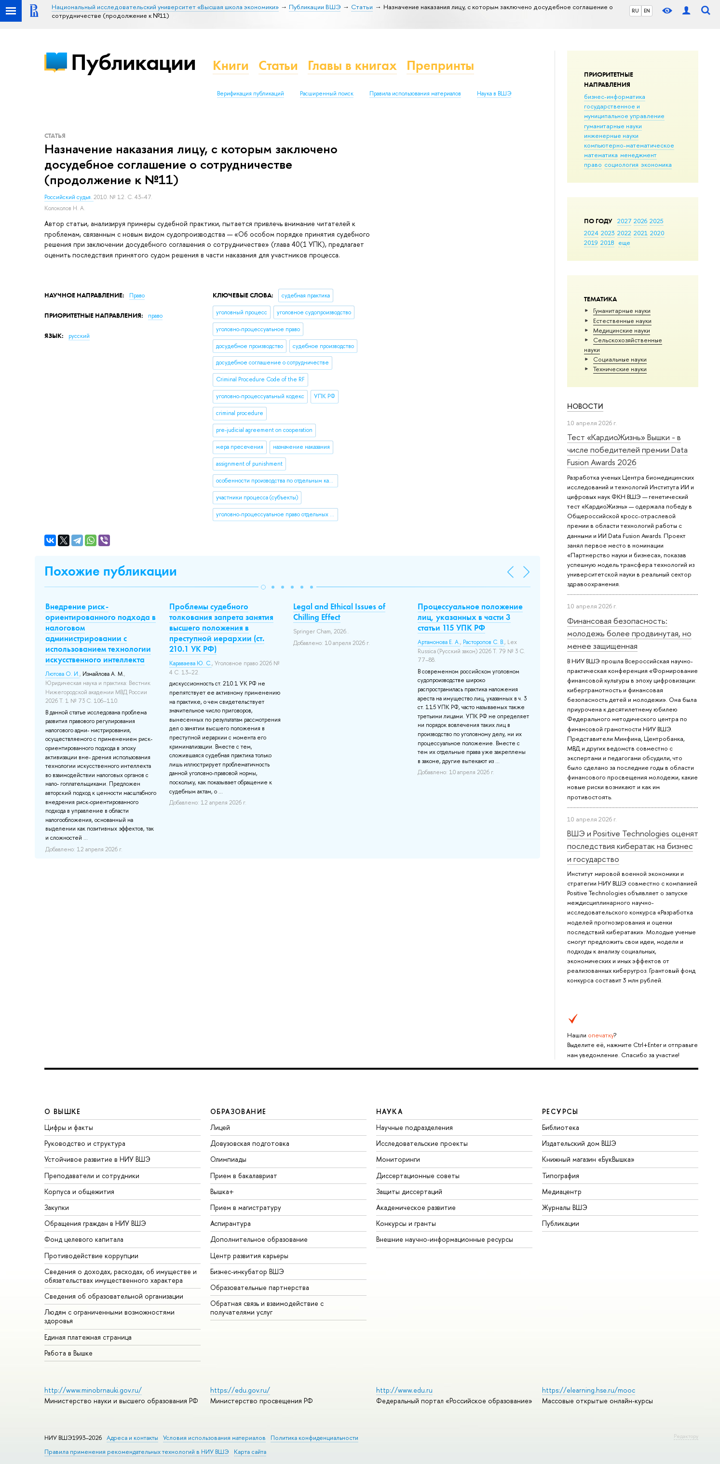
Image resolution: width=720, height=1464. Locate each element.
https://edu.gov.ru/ (240, 1390)
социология (621, 164)
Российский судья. (69, 197)
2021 (641, 232)
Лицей (220, 1127)
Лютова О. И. (62, 674)
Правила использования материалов (415, 93)
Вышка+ (222, 1191)
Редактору (686, 1436)
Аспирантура (230, 1223)
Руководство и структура (84, 1143)
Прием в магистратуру (245, 1207)
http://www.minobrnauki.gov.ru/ (93, 1390)
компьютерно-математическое (629, 145)
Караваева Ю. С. (190, 663)
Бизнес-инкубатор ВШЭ (247, 1271)
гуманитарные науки (613, 125)
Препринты (440, 65)
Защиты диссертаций (409, 1191)
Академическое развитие (416, 1207)
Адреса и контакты (132, 1438)
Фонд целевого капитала (83, 1239)
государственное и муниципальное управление (624, 111)
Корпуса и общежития (79, 1191)
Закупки (56, 1207)
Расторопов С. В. (483, 642)
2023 (608, 232)
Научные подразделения (414, 1127)
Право (137, 295)
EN (647, 10)
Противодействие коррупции (91, 1255)
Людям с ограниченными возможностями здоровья (109, 1316)
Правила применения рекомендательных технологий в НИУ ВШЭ (136, 1452)
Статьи (278, 65)
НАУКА (389, 1111)
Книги (231, 65)
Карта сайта (250, 1452)
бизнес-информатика (614, 96)
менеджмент (638, 154)
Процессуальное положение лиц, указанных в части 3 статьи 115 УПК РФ (470, 617)
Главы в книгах (352, 65)
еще (624, 242)
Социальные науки (620, 359)
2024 (591, 232)
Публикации (133, 62)
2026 (640, 220)
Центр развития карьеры (249, 1255)
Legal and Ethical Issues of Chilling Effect (339, 611)
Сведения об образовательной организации (113, 1296)
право (593, 164)
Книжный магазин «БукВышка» (588, 1159)
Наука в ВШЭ (494, 93)
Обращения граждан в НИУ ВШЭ (95, 1223)
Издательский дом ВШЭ (579, 1143)
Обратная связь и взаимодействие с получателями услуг (267, 1307)
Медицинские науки (621, 330)
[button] (263, 587)
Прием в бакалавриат (243, 1175)
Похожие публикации (110, 571)
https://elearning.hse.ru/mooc (588, 1390)
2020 (657, 232)
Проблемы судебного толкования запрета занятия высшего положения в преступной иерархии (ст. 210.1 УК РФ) (221, 627)
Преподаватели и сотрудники (91, 1175)
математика (601, 154)
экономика (656, 164)
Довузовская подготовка (249, 1143)
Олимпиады (228, 1159)
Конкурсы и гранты (406, 1223)
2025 (657, 220)
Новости (585, 406)
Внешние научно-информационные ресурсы (444, 1239)
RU (635, 10)
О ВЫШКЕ (62, 1111)
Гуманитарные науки (622, 310)
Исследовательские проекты (422, 1143)
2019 (591, 242)
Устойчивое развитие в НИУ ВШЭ (97, 1159)
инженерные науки (611, 135)
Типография (560, 1175)
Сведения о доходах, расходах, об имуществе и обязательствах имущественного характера (120, 1276)
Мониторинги (398, 1159)
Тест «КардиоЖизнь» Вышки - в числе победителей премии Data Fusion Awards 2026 (627, 449)
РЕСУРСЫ (560, 1111)
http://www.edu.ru (404, 1390)
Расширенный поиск (326, 93)
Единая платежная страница (88, 1337)
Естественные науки (622, 320)
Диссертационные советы (418, 1175)
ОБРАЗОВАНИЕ (238, 1111)
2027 (624, 220)
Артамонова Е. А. (439, 642)
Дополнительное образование (259, 1239)
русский (79, 336)
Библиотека (560, 1127)
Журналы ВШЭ (564, 1207)
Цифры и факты (68, 1127)
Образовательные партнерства (259, 1287)
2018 (607, 242)
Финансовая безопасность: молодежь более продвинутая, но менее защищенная (629, 633)
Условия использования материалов (214, 1438)
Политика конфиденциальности (314, 1438)
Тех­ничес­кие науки (620, 368)
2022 (624, 232)
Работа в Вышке (68, 1352)
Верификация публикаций (250, 93)
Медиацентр (562, 1191)
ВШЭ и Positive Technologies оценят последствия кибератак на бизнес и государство (632, 846)
